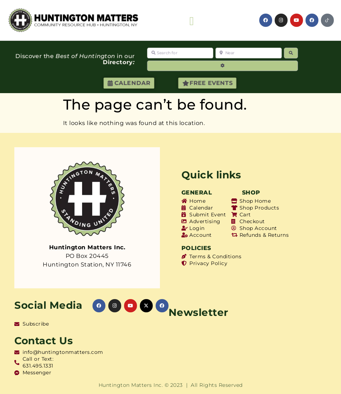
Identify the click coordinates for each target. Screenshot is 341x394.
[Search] (291, 53)
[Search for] (180, 53)
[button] (191, 21)
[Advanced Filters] (222, 66)
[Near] (249, 53)
